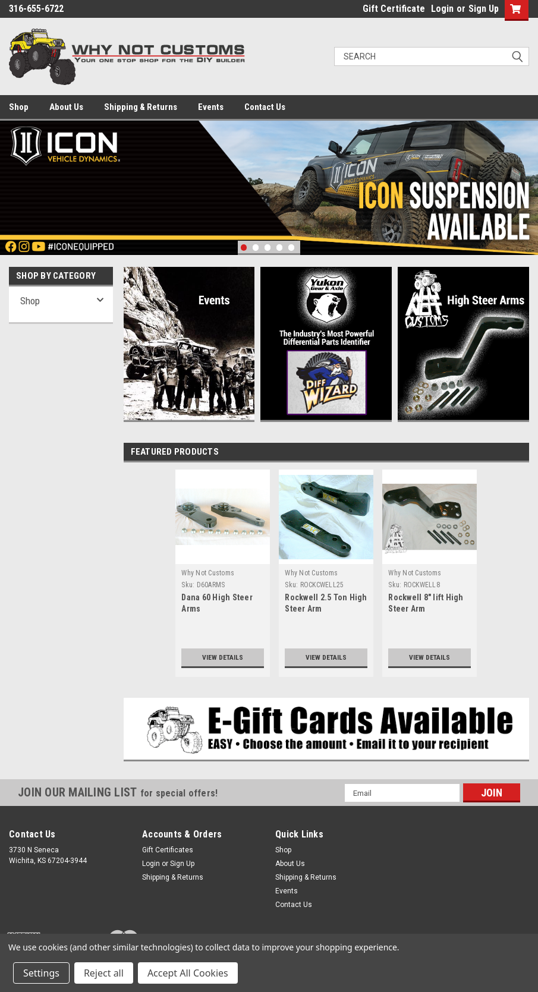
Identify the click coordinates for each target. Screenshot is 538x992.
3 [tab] (268, 247)
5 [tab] (291, 247)
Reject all (104, 973)
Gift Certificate (394, 8)
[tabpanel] (269, 188)
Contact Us (264, 107)
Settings (41, 973)
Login (442, 8)
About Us (66, 107)
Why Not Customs (207, 573)
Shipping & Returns (140, 107)
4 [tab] (279, 247)
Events (211, 107)
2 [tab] (256, 247)
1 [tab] (244, 247)
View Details (223, 657)
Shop (19, 107)
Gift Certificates (167, 850)
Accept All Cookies (187, 973)
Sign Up (483, 8)
